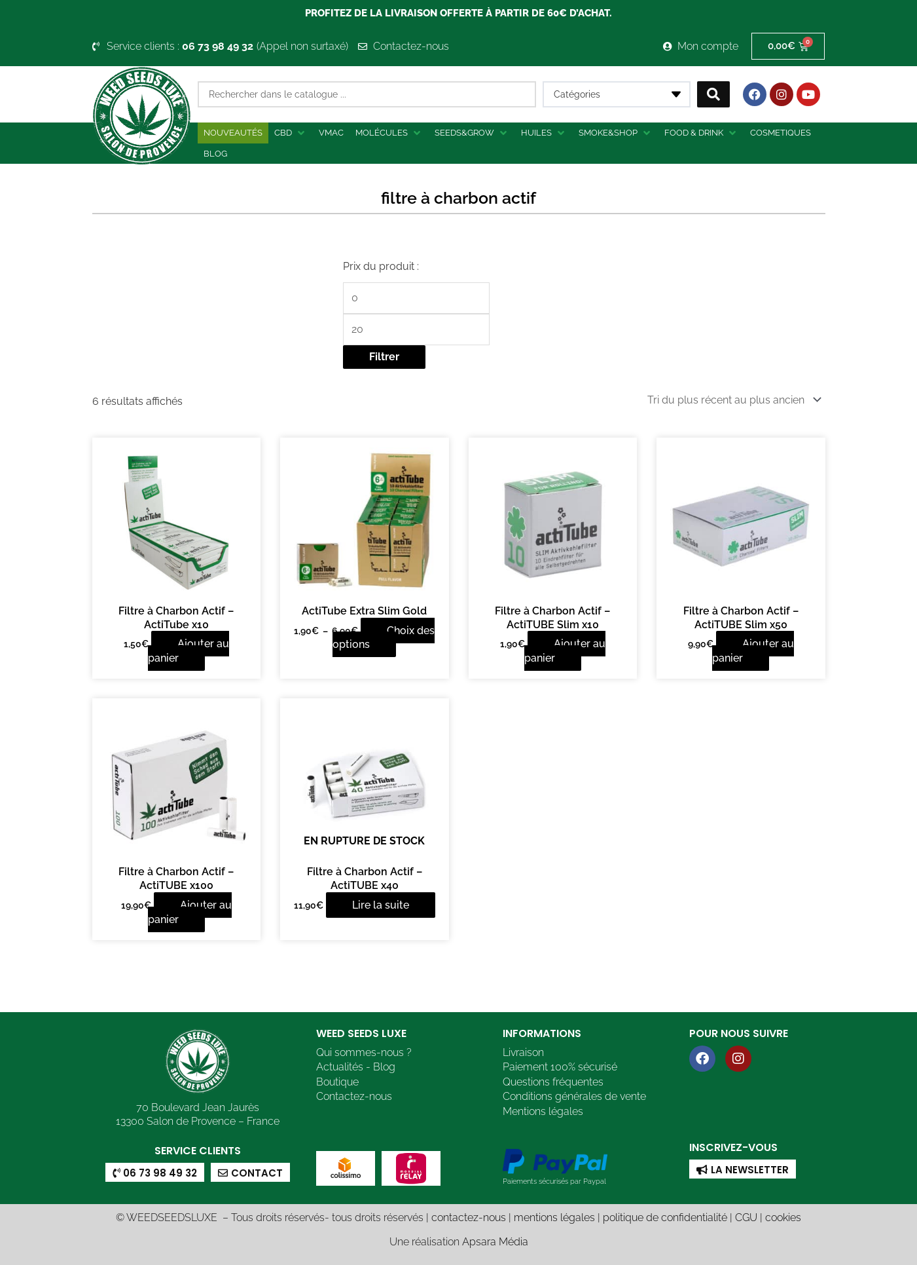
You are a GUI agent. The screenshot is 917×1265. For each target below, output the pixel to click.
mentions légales (554, 1216)
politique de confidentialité (665, 1216)
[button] (290, 133)
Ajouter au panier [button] (188, 649)
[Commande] (732, 399)
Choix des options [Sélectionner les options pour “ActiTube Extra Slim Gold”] (384, 636)
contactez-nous (468, 1216)
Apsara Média (495, 1240)
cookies (783, 1216)
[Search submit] (713, 94)
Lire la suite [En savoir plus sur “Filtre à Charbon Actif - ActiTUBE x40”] (380, 903)
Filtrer (384, 356)
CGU (746, 1216)
